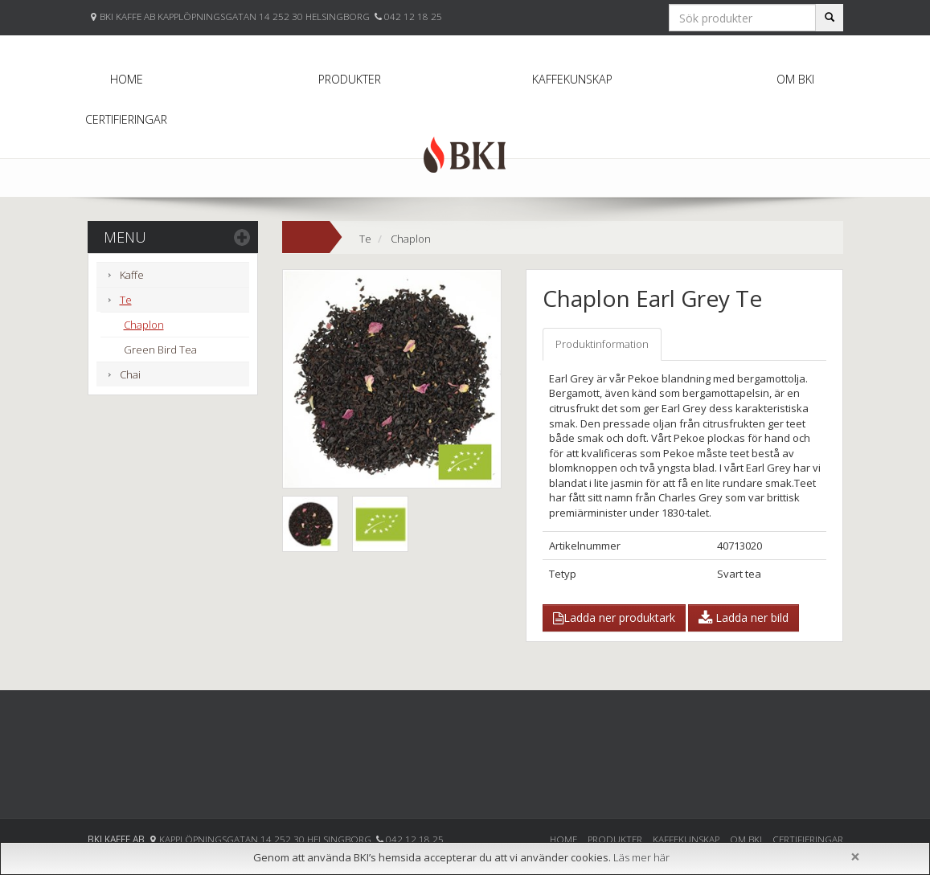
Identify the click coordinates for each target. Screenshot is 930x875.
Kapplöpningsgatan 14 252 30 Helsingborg (266, 838)
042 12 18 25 (413, 16)
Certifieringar (126, 119)
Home (126, 79)
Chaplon (144, 324)
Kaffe (132, 275)
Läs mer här (641, 857)
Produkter (349, 79)
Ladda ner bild (744, 617)
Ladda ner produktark (614, 617)
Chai (130, 374)
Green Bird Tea (160, 349)
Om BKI (795, 79)
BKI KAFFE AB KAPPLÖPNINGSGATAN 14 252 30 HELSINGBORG (236, 16)
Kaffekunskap (572, 79)
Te (126, 299)
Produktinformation (602, 344)
